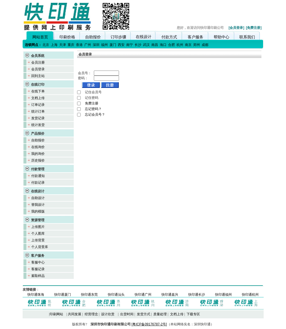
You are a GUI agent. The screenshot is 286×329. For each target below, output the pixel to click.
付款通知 (38, 176)
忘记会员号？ (95, 114)
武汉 (146, 45)
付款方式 (169, 37)
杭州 (180, 45)
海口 (163, 45)
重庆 (71, 45)
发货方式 (143, 314)
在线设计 (143, 36)
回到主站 (38, 76)
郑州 (196, 45)
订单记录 (38, 105)
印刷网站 (56, 314)
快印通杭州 (250, 295)
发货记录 (38, 118)
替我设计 (38, 205)
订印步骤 (118, 37)
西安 (121, 45)
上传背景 (38, 240)
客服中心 (38, 262)
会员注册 (38, 62)
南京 (188, 45)
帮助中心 (221, 37)
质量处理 (160, 314)
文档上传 (38, 98)
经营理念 (91, 314)
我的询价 (38, 154)
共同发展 (74, 314)
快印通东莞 (89, 295)
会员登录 (38, 69)
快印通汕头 (116, 295)
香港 (79, 45)
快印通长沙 (196, 295)
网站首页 (40, 37)
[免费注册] (254, 28)
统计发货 (38, 125)
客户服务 (195, 37)
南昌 (154, 45)
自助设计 (38, 198)
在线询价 (38, 147)
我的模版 (38, 211)
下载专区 (193, 314)
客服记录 (38, 269)
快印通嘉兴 (169, 295)
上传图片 (38, 227)
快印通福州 (223, 295)
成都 (205, 45)
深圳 (96, 45)
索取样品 (38, 276)
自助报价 (93, 37)
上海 (54, 45)
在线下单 (38, 91)
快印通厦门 (62, 295)
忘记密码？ (93, 109)
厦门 (112, 45)
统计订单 (38, 111)
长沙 (138, 45)
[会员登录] (236, 28)
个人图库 (38, 233)
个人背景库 (39, 247)
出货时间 (127, 314)
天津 (62, 45)
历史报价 (38, 160)
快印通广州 (143, 295)
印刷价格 (67, 37)
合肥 (171, 45)
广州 (87, 45)
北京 (45, 45)
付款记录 (38, 183)
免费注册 (91, 103)
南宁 (129, 45)
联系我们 (247, 37)
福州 (104, 45)
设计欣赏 (108, 314)
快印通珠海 (35, 295)
